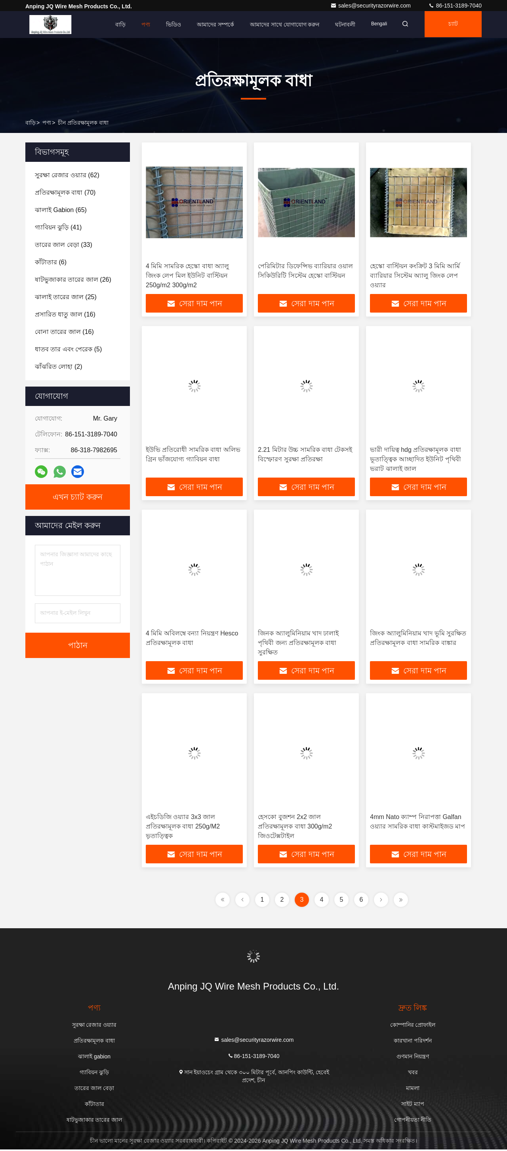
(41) (58, 227)
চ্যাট (452, 24)
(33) (63, 244)
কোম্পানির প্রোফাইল (413, 1026)
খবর (413, 1074)
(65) (61, 210)
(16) (65, 314)
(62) (67, 175)
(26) (73, 279)
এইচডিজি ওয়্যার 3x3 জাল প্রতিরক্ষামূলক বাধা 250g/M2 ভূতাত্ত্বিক (183, 827)
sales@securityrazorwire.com (371, 5)
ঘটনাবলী (340, 24)
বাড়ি (115, 24)
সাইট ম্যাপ (412, 1105)
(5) (68, 349)
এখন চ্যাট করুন (78, 497)
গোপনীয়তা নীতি (413, 1121)
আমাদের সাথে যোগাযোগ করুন (279, 24)
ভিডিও (168, 24)
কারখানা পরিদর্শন (413, 1042)
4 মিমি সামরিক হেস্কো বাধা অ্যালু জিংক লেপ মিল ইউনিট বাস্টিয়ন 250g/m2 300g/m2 (187, 275)
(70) (65, 192)
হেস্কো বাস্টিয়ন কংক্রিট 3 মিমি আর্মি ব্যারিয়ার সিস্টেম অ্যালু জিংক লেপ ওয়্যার (415, 275)
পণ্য (140, 24)
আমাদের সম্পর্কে (210, 24)
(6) (51, 262)
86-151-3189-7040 (455, 5)
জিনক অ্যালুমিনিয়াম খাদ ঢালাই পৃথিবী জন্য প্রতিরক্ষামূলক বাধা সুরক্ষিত (298, 643)
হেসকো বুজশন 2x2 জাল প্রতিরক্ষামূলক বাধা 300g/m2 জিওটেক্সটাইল (295, 827)
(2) (58, 366)
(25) (66, 297)
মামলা (412, 1090)
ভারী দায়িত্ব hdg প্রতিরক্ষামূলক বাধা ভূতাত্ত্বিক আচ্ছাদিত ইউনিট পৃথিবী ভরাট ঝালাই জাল (415, 459)
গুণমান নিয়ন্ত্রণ (412, 1058)
